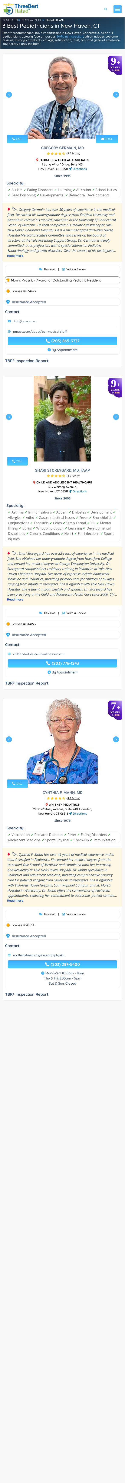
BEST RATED (10, 20)
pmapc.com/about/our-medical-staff (40, 332)
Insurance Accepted (29, 301)
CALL (17, 139)
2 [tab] (64, 129)
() (73, 153)
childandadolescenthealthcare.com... (39, 750)
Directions (78, 169)
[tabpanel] (62, 96)
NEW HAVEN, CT (31, 20)
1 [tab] (60, 129)
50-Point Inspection (69, 36)
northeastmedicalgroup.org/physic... (39, 1147)
